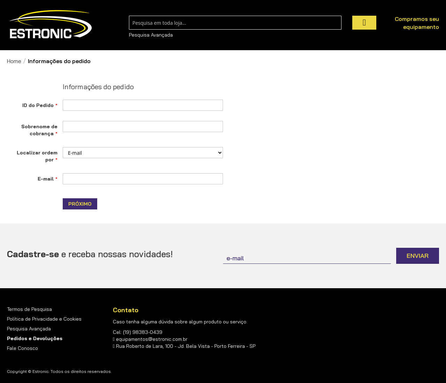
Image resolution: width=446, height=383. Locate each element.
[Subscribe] (417, 256)
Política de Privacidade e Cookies (44, 319)
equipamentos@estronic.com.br (151, 339)
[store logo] (50, 24)
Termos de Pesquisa (29, 309)
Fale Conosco (22, 348)
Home (14, 61)
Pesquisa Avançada (151, 35)
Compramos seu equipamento (417, 22)
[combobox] (235, 23)
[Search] (364, 23)
